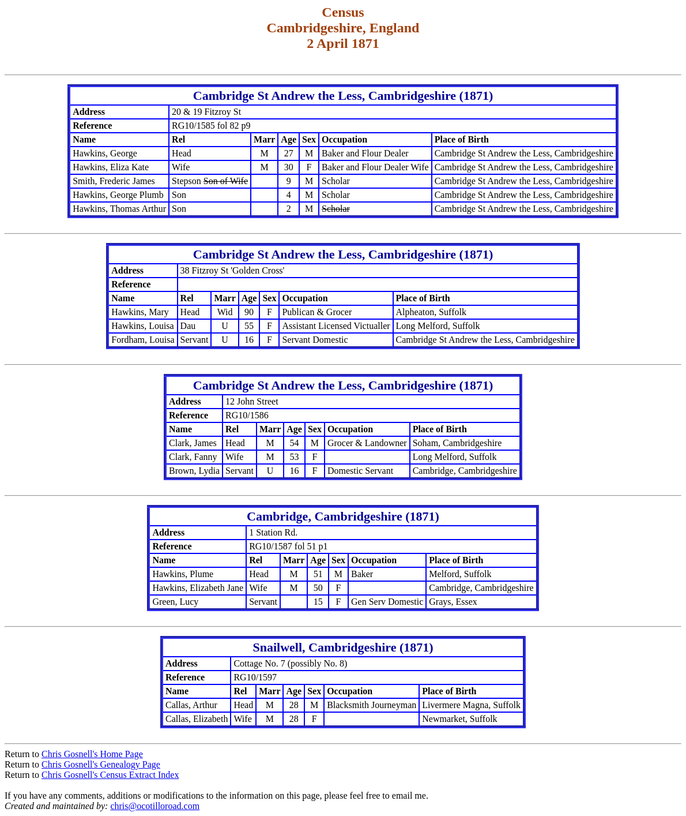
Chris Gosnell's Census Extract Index (110, 775)
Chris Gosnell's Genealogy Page (101, 764)
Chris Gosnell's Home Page (92, 754)
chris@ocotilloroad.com (154, 806)
